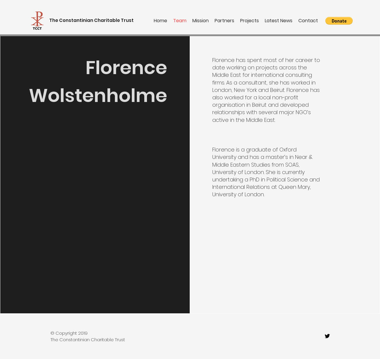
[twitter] (327, 336)
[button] (339, 21)
